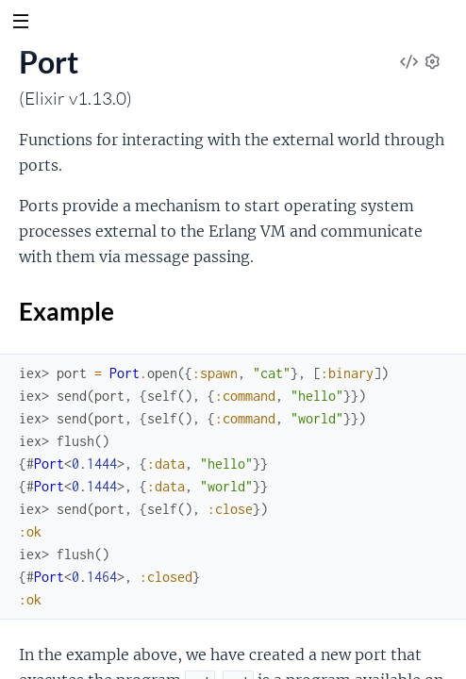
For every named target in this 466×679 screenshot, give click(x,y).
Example (233, 313)
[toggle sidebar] (20, 23)
